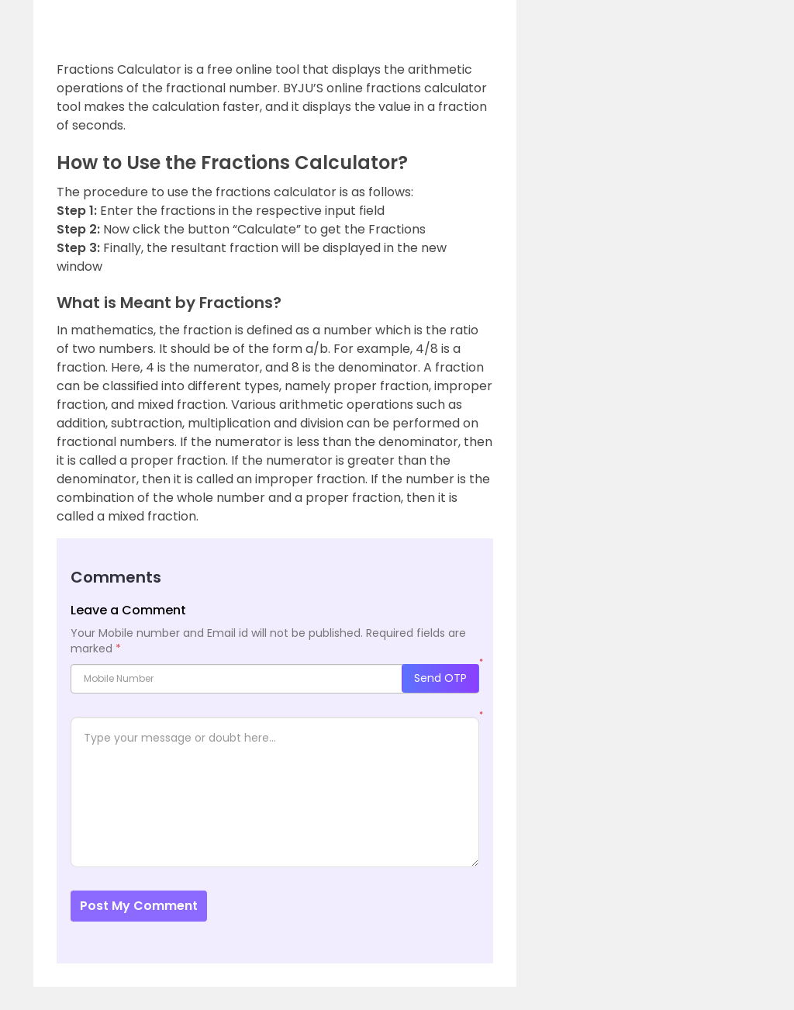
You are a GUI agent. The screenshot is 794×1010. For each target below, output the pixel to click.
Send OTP (440, 678)
